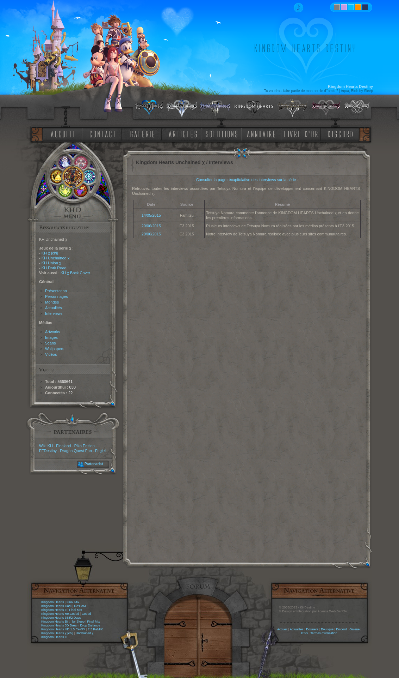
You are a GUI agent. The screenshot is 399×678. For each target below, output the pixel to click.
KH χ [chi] (50, 253)
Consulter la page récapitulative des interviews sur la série (246, 180)
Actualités (53, 308)
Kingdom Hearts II (54, 610)
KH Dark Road (54, 268)
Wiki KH (46, 446)
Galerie (354, 629)
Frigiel (100, 451)
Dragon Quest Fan (76, 451)
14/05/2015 (151, 215)
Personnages (56, 296)
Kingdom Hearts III (54, 637)
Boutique (327, 629)
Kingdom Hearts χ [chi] (57, 633)
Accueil (282, 629)
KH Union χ (51, 263)
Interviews (54, 313)
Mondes (52, 302)
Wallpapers (54, 349)
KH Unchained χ (56, 258)
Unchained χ (84, 633)
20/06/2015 (151, 226)
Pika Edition (84, 446)
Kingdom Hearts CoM (56, 606)
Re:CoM (80, 606)
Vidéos (51, 354)
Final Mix (73, 602)
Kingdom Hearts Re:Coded (60, 614)
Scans (50, 343)
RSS (304, 633)
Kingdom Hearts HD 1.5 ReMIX (63, 629)
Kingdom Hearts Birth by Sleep (63, 621)
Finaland (63, 446)
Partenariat (94, 464)
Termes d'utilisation (323, 633)
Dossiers (312, 629)
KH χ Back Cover (75, 273)
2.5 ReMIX (95, 629)
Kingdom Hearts (52, 602)
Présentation (56, 291)
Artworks (52, 332)
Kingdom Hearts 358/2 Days (61, 617)
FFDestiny (48, 451)
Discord (341, 629)
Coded (86, 614)
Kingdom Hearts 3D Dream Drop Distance (70, 625)
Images (51, 337)
